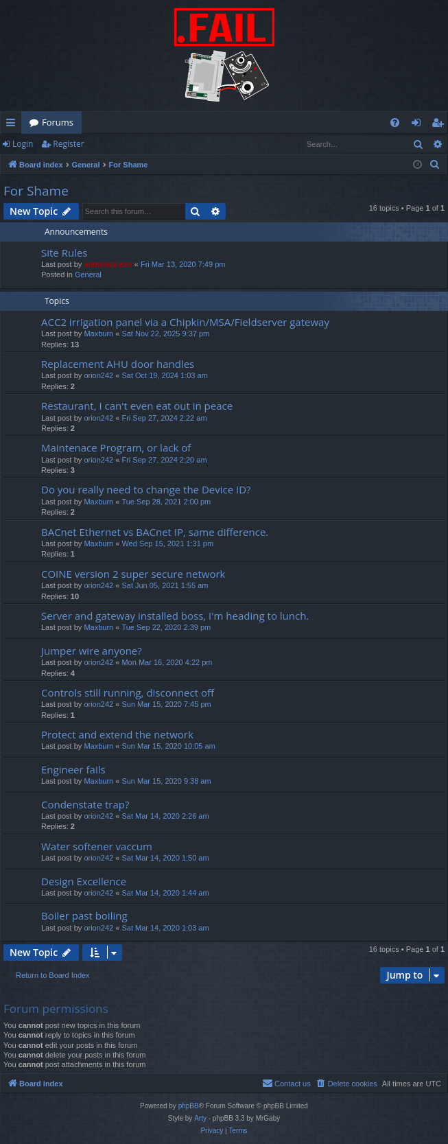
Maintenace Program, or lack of (116, 447)
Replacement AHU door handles (117, 364)
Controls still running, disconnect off (127, 692)
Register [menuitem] (440, 125)
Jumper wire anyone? (91, 650)
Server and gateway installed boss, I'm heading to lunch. (175, 615)
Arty (200, 1118)
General (88, 274)
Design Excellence (83, 881)
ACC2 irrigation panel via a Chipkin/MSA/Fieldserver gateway (185, 322)
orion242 (98, 375)
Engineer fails (73, 769)
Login (22, 144)
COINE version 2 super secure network (133, 574)
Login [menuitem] (419, 125)
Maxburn (98, 333)
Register (68, 144)
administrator (108, 264)
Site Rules (64, 252)
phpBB (188, 1106)
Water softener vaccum (96, 846)
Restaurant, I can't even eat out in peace (137, 405)
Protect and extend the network (117, 734)
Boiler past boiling (84, 915)
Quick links (13, 125)
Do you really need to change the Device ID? (146, 489)
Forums (57, 122)
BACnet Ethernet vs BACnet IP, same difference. (154, 532)
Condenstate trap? (85, 804)
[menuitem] (394, 122)
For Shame (36, 191)
